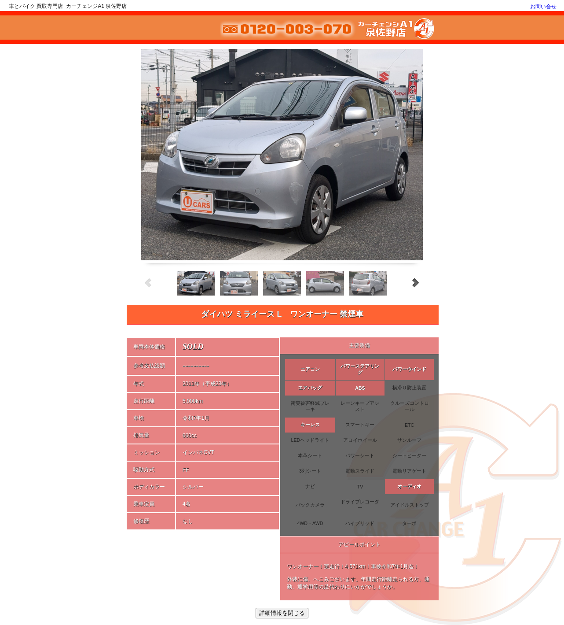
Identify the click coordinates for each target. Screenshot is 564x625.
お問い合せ (543, 7)
